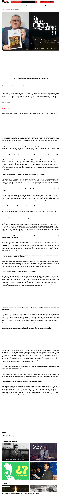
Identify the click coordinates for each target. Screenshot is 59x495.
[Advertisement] (20, 125)
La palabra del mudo (29, 5)
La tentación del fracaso (19, 5)
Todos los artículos (16, 1)
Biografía (11, 5)
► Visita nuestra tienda (7, 106)
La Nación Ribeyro (4, 5)
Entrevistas (11, 435)
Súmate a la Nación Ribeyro (47, 1)
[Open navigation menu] (57, 2)
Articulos (5, 435)
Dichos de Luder (38, 5)
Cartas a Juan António (46, 5)
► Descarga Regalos (6, 108)
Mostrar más (54, 5)
